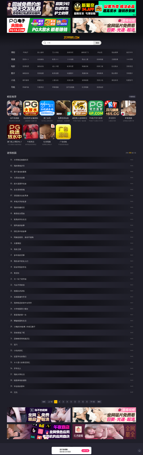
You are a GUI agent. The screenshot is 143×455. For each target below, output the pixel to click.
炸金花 (100, 52)
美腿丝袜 (85, 73)
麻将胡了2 (85, 52)
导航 (13, 87)
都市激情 (26, 80)
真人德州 (40, 52)
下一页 (92, 402)
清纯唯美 (100, 73)
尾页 (99, 402)
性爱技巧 (129, 80)
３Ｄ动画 (70, 59)
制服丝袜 (85, 66)
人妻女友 (55, 80)
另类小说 (100, 80)
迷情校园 (85, 80)
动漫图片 (70, 73)
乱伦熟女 (115, 66)
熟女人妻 (85, 59)
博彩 (13, 52)
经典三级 (100, 66)
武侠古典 (70, 80)
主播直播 (115, 59)
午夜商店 (40, 87)
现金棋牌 (115, 52)
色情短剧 (100, 87)
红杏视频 (85, 87)
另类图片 (129, 73)
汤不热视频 (70, 87)
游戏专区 (70, 52)
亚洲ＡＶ (26, 59)
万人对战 (55, 52)
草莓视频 (55, 87)
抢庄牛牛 (129, 52)
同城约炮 (26, 87)
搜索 (97, 43)
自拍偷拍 (40, 59)
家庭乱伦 (40, 80)
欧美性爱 (70, 66)
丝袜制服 (100, 59)
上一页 (50, 402)
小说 (13, 80)
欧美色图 (55, 73)
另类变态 (129, 66)
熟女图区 (115, 73)
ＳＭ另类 (129, 59)
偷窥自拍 (26, 73)
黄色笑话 (115, 80)
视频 (13, 59)
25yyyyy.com (71, 38)
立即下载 (85, 451)
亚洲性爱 (26, 66)
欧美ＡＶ (55, 59)
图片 (13, 73)
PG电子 (25, 52)
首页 (44, 402)
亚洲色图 (40, 73)
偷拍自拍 (40, 66)
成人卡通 (55, 66)
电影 (13, 66)
